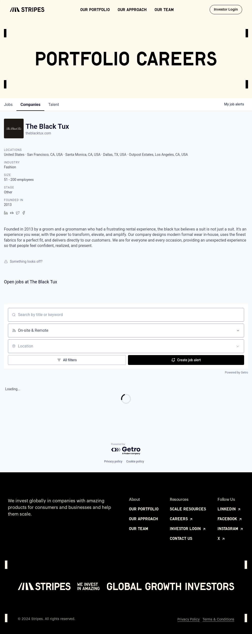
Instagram (231, 528)
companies (30, 104)
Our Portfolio (95, 9)
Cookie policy (135, 461)
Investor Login (228, 9)
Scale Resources (188, 508)
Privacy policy (113, 461)
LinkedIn (229, 508)
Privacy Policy (188, 619)
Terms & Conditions (218, 619)
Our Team (164, 9)
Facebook (230, 518)
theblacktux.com (38, 133)
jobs (8, 104)
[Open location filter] (237, 346)
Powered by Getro (236, 372)
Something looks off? (23, 261)
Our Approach (132, 9)
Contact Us (181, 538)
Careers (181, 518)
